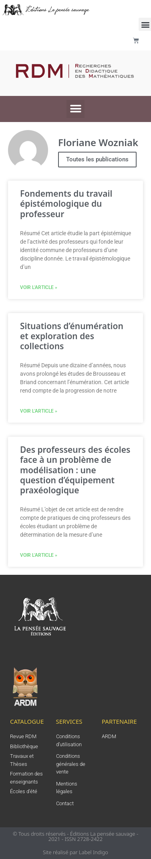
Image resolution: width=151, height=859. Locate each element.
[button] (75, 109)
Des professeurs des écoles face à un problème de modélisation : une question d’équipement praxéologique (75, 470)
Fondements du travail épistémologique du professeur (66, 203)
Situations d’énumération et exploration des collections (71, 336)
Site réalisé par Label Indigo (75, 852)
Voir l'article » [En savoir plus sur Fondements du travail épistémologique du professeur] (38, 287)
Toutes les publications (97, 159)
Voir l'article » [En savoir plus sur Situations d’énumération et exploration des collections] (38, 411)
